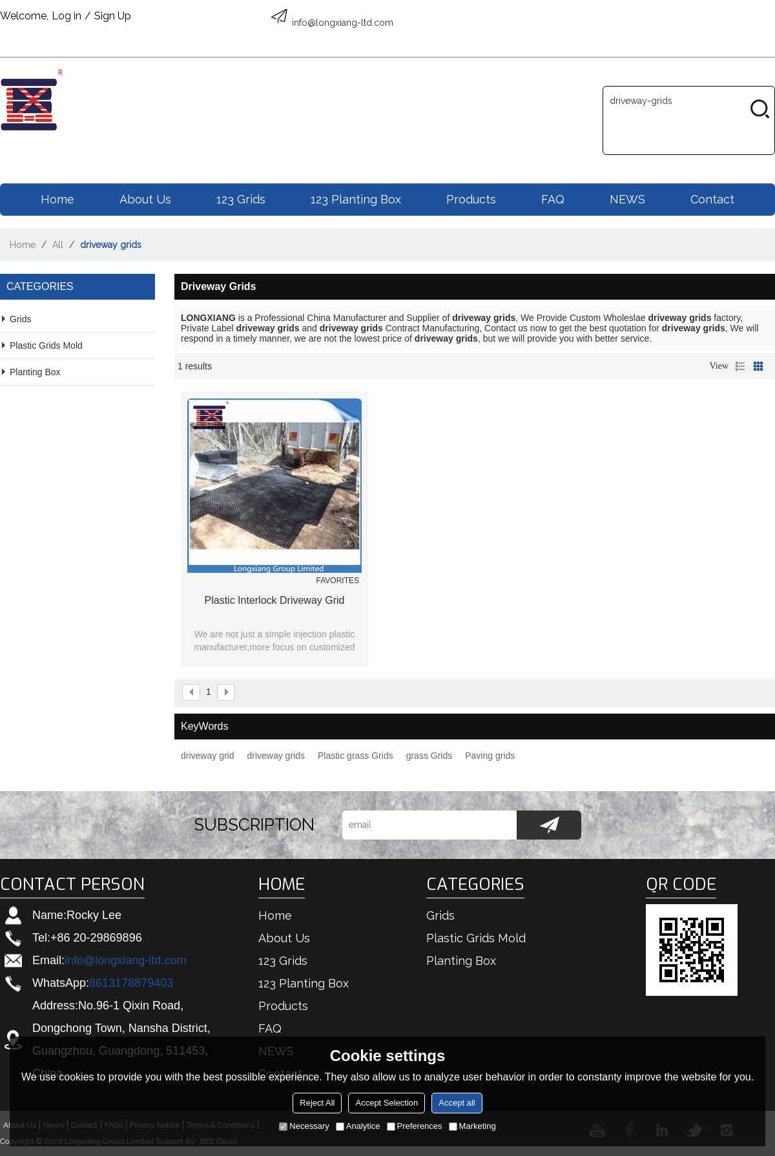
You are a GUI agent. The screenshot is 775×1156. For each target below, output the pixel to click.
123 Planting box (356, 199)
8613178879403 (131, 982)
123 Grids (240, 199)
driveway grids (275, 755)
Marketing (472, 1126)
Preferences (414, 1126)
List (740, 366)
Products (471, 199)
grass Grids (429, 755)
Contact (712, 199)
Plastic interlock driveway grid (275, 600)
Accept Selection (386, 1103)
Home (57, 199)
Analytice (358, 1126)
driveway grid (207, 755)
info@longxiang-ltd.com (125, 960)
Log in (66, 16)
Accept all (457, 1103)
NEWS (627, 199)
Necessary (304, 1126)
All (57, 245)
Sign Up (112, 16)
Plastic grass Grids (355, 755)
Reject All (317, 1103)
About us (145, 199)
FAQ (552, 199)
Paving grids (490, 755)
